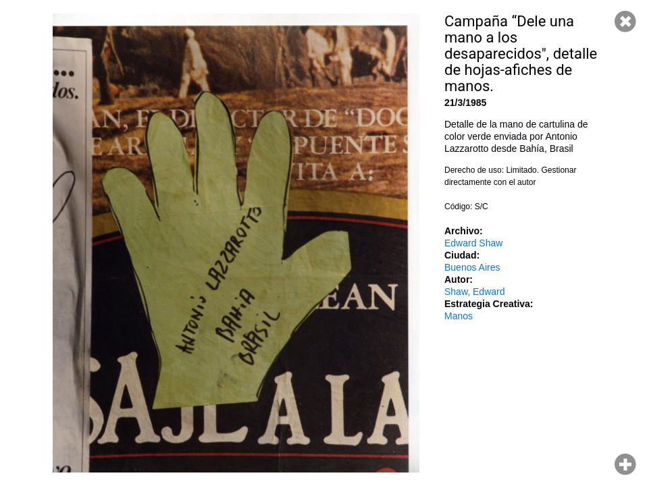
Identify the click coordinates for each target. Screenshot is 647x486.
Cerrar (625, 21)
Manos (458, 315)
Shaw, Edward (474, 291)
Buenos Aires (472, 267)
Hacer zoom (625, 464)
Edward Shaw (473, 243)
